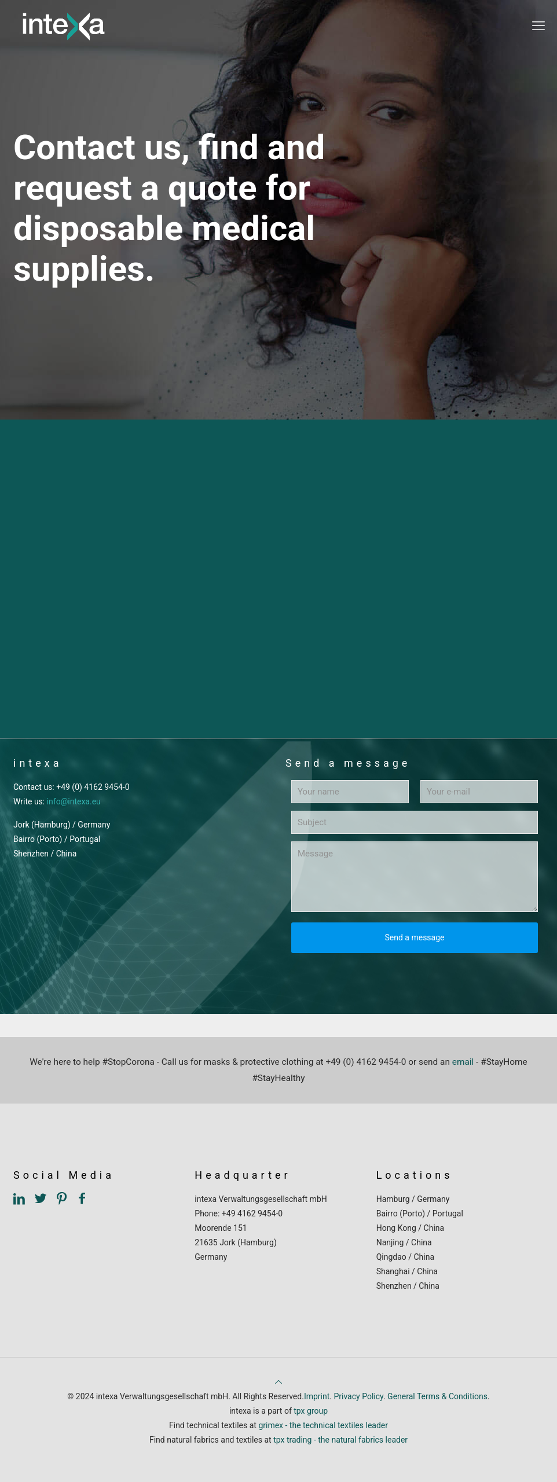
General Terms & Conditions (437, 1396)
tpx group (311, 1410)
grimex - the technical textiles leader (323, 1425)
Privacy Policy (358, 1396)
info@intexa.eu (74, 801)
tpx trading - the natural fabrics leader (340, 1439)
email (463, 1062)
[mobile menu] (538, 26)
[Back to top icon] (278, 1382)
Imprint (316, 1396)
